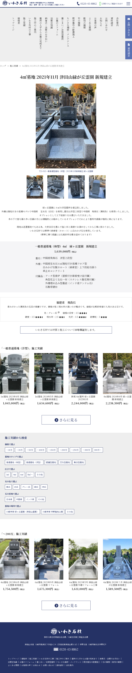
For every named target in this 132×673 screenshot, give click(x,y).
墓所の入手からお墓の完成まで (40, 33)
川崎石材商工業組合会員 (78, 637)
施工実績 (24, 21)
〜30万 (19, 449)
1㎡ (7, 474)
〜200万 (63, 449)
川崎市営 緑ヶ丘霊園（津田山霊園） (22, 511)
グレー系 (26, 486)
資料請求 (111, 21)
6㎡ (22, 474)
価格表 (18, 20)
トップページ (13, 24)
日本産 (9, 499)
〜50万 (30, 449)
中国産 (19, 499)
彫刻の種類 (84, 23)
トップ (3, 65)
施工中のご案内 (35, 25)
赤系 (44, 486)
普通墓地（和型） (14, 462)
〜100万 (40, 449)
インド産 (30, 499)
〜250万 (75, 449)
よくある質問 (90, 24)
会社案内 (117, 21)
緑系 (36, 486)
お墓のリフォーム (57, 26)
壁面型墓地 (51, 462)
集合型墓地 (79, 462)
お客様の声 (95, 23)
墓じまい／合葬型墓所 (62, 28)
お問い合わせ (106, 24)
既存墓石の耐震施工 (73, 27)
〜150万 (52, 449)
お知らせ (101, 21)
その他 (40, 474)
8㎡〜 (30, 474)
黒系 (8, 486)
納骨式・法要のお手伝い (46, 29)
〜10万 (9, 449)
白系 (16, 486)
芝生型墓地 (65, 462)
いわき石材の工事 (29, 26)
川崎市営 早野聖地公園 (53, 511)
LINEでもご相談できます (111, 3)
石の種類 (79, 21)
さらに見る (66, 419)
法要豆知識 (51, 23)
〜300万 (86, 449)
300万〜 (98, 449)
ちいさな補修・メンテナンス (68, 32)
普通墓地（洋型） (34, 462)
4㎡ (14, 474)
